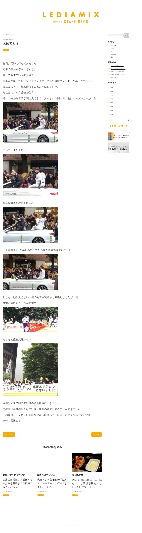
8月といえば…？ (117, 77)
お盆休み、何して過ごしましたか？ (124, 74)
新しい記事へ (12, 435)
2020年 (113, 103)
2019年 (113, 106)
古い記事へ (93, 435)
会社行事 (114, 48)
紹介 (112, 57)
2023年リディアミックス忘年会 (122, 71)
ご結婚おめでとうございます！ (122, 66)
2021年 (113, 99)
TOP (4, 34)
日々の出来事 (8, 49)
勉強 (112, 51)
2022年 (113, 95)
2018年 (113, 110)
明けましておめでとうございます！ (124, 69)
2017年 (113, 114)
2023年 (113, 91)
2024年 (113, 87)
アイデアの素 (116, 45)
